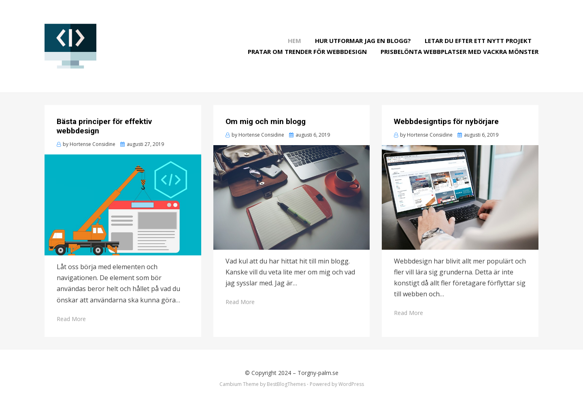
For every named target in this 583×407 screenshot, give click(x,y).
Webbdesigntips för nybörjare (446, 121)
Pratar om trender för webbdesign (307, 51)
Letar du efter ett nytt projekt (478, 40)
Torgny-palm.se (318, 373)
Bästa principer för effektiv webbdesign (104, 126)
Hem (294, 40)
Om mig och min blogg (266, 121)
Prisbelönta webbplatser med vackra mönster (459, 51)
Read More (71, 319)
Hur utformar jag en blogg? (363, 40)
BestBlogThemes (286, 384)
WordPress (351, 384)
